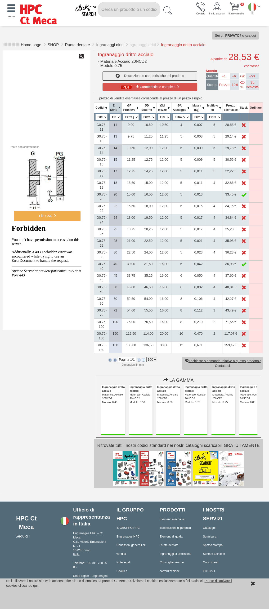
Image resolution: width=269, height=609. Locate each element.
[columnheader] (101, 107)
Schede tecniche (214, 554)
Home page (31, 45)
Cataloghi (209, 527)
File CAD (47, 216)
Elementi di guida (171, 536)
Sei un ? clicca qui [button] (235, 35)
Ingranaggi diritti (110, 45)
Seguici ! (23, 536)
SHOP (54, 45)
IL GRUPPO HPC (128, 527)
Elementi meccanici (172, 519)
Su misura (209, 536)
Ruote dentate (78, 45)
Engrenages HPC (128, 536)
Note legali (124, 562)
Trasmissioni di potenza (175, 527)
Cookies (122, 571)
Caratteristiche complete (150, 87)
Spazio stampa (213, 545)
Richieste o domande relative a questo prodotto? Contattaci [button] (223, 363)
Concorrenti (210, 562)
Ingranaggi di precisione (175, 554)
